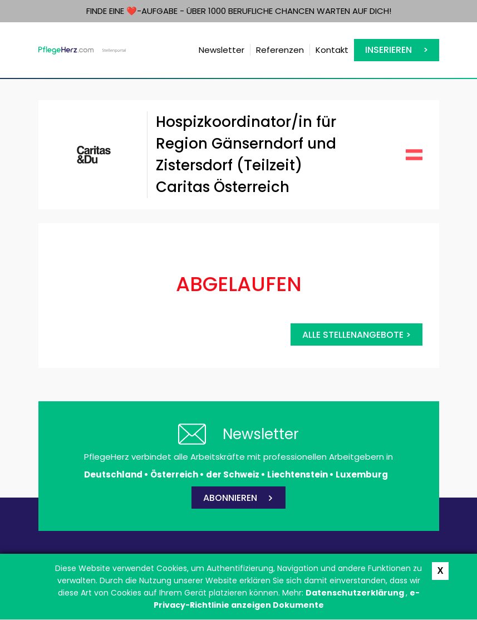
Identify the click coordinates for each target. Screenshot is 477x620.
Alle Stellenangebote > (356, 334)
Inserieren (388, 49)
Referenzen (280, 50)
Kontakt (332, 50)
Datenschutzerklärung (356, 592)
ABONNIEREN (230, 497)
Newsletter (221, 50)
